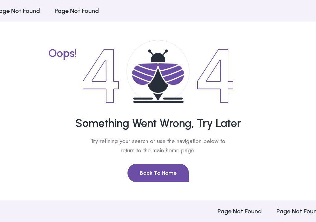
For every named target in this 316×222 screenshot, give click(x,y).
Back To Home (158, 173)
